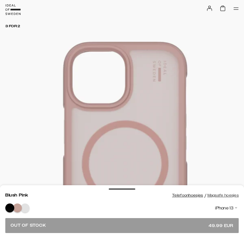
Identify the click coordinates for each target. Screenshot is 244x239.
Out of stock (122, 225)
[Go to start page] (13, 9)
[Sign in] (209, 8)
